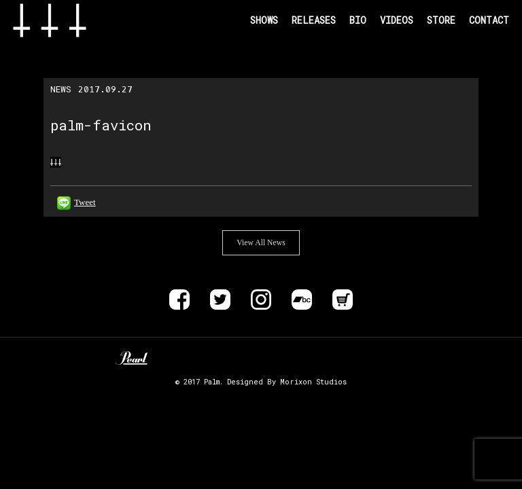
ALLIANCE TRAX (261, 358)
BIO (357, 20)
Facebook (179, 299)
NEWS (60, 89)
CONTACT (489, 20)
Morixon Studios (313, 381)
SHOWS (264, 20)
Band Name (71, 20)
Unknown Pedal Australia (171, 358)
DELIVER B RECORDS (303, 358)
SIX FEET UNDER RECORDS (380, 358)
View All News (261, 242)
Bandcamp (302, 299)
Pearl (131, 358)
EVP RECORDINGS (334, 358)
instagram (261, 299)
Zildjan (212, 358)
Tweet (85, 202)
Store (342, 299)
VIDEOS (396, 20)
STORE (441, 20)
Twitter (220, 299)
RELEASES (314, 20)
